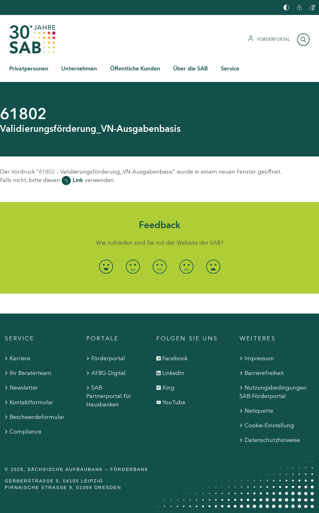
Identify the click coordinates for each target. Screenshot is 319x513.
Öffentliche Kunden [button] (135, 68)
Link (78, 180)
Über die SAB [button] (190, 68)
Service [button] (230, 68)
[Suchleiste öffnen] (303, 39)
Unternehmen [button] (79, 68)
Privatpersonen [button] (28, 68)
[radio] (105, 267)
